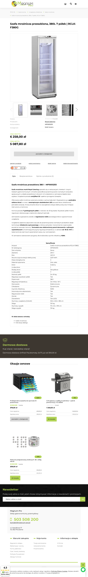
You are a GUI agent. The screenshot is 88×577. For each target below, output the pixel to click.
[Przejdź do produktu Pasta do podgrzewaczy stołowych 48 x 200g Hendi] (26, 444)
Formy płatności (15, 549)
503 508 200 (25, 519)
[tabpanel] (44, 253)
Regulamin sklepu (16, 543)
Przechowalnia (39, 549)
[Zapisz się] (82, 499)
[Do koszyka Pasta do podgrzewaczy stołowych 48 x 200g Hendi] (15, 478)
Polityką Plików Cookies (59, 571)
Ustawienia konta (39, 546)
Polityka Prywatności (17, 554)
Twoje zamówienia (40, 543)
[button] (11, 110)
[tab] (14, 176)
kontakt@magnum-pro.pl (20, 523)
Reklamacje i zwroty (17, 546)
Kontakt (60, 546)
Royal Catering (50, 122)
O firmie (60, 543)
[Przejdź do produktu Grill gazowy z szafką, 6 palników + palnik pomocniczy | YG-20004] (62, 385)
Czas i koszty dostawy (17, 551)
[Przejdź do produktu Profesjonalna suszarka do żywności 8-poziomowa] (26, 385)
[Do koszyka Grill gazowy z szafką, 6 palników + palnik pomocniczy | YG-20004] (51, 419)
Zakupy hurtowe (15, 557)
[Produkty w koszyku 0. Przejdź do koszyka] (65, 4)
